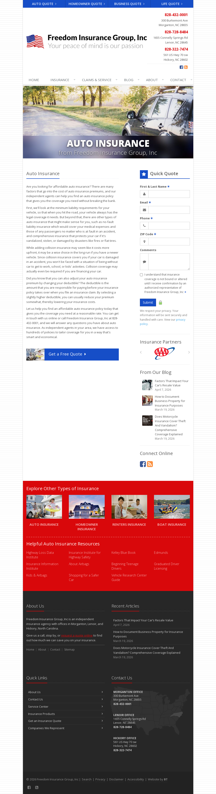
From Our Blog (155, 372)
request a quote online (77, 635)
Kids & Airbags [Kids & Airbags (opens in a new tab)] (36, 575)
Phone (146, 218)
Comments (148, 250)
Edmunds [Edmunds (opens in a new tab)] (161, 552)
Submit (148, 302)
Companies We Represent (65, 728)
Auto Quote (44, 4)
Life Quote (172, 4)
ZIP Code (148, 234)
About (154, 79)
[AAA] (164, 353)
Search (87, 779)
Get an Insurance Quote (65, 721)
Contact (180, 79)
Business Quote (129, 4)
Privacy (100, 779)
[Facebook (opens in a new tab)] (181, 67)
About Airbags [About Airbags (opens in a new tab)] (79, 564)
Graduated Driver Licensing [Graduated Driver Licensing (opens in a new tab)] (166, 566)
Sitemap (69, 649)
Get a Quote (56, 355)
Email (145, 202)
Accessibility (135, 779)
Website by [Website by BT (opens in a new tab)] (158, 779)
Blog (130, 79)
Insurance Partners (160, 342)
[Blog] (186, 67)
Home (34, 79)
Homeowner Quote (87, 4)
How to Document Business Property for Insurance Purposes (165, 403)
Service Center (65, 706)
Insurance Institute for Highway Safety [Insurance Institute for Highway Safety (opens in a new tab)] (85, 554)
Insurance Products (65, 714)
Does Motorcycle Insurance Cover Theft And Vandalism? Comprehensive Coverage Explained (165, 427)
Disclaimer (116, 779)
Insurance (61, 79)
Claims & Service (99, 79)
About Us (65, 692)
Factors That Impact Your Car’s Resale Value (165, 385)
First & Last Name (155, 186)
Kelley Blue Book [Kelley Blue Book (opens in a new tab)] (124, 552)
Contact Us (65, 699)
